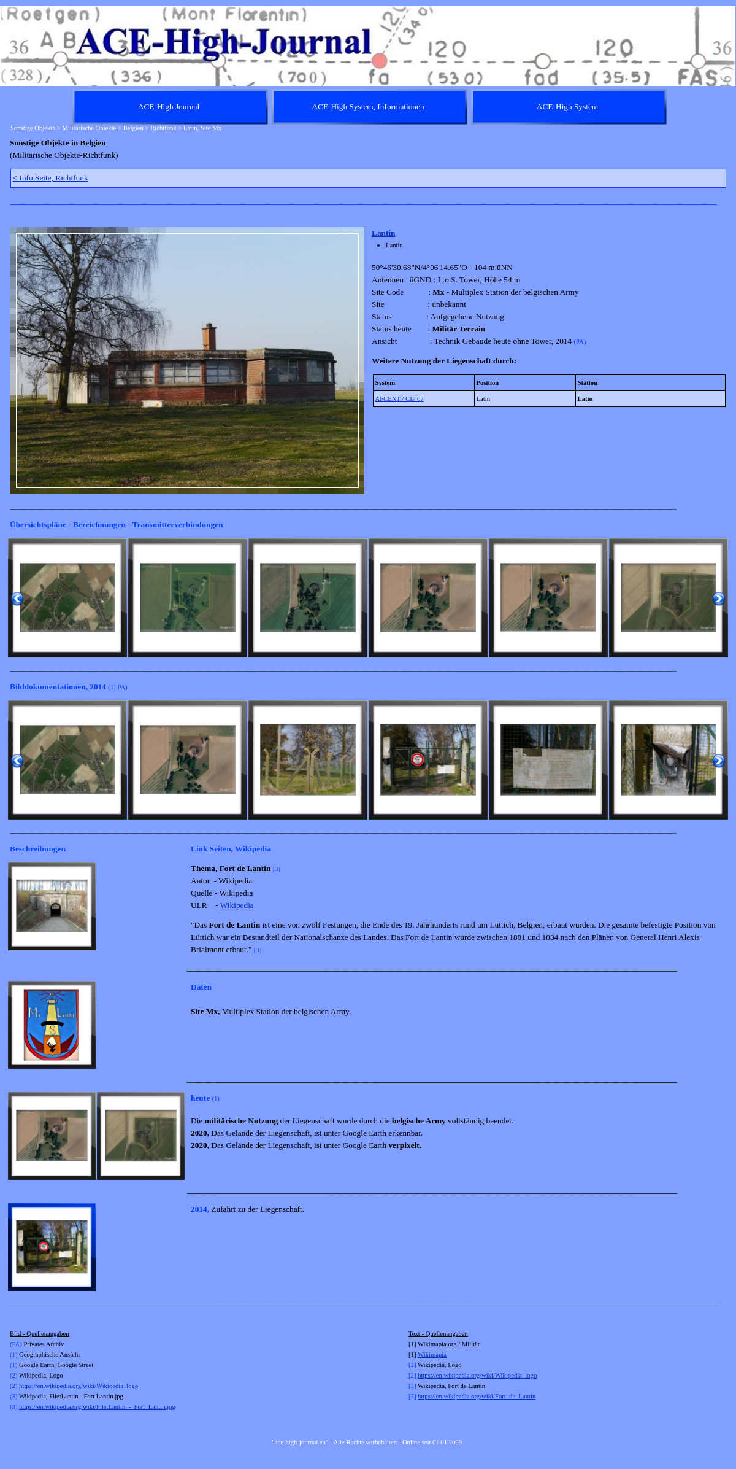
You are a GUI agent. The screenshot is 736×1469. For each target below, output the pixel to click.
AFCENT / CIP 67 (399, 398)
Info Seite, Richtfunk (50, 177)
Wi (422, 1354)
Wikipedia (237, 905)
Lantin (384, 233)
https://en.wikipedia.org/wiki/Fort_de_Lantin (476, 1396)
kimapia (436, 1354)
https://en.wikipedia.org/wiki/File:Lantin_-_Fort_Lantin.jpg (97, 1406)
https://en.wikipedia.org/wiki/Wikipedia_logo (78, 1385)
